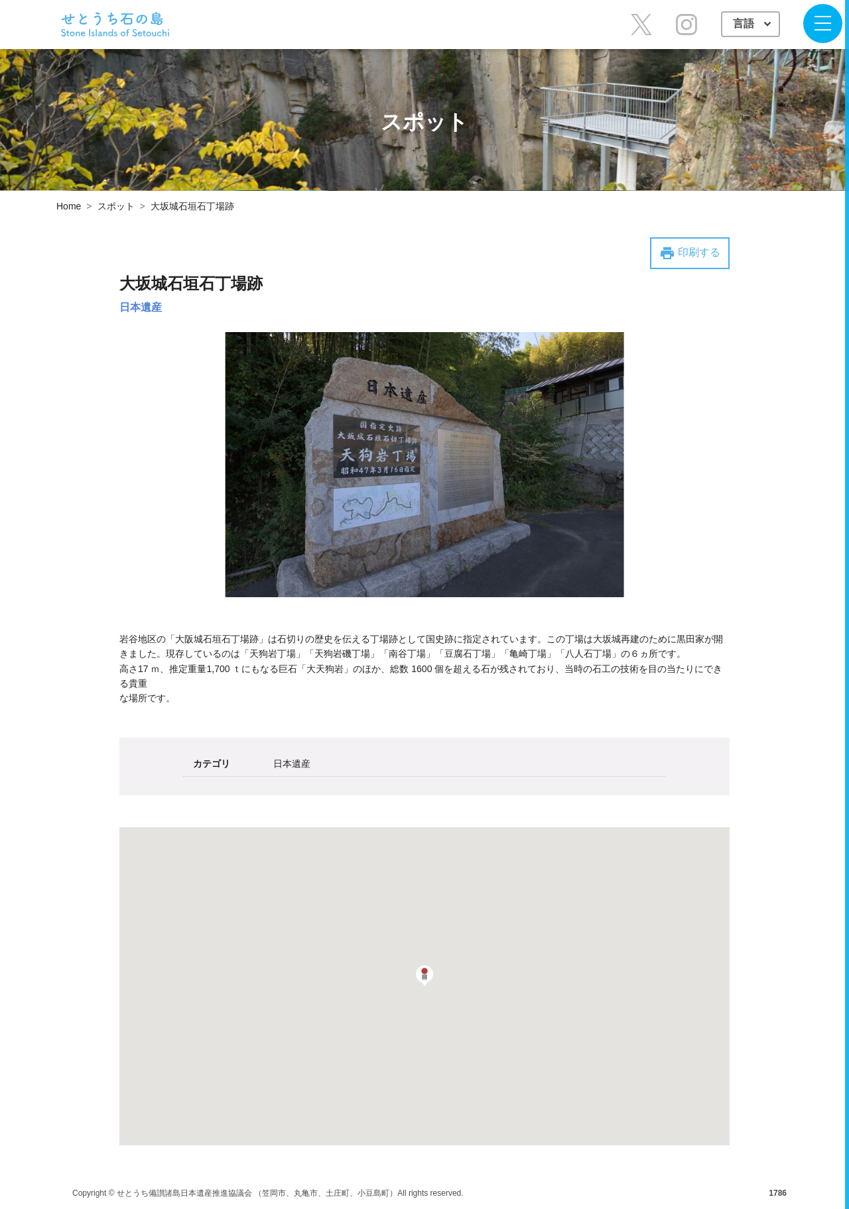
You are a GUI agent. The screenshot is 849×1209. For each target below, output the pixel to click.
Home (68, 206)
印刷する (689, 253)
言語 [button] (745, 23)
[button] (424, 975)
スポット (116, 206)
